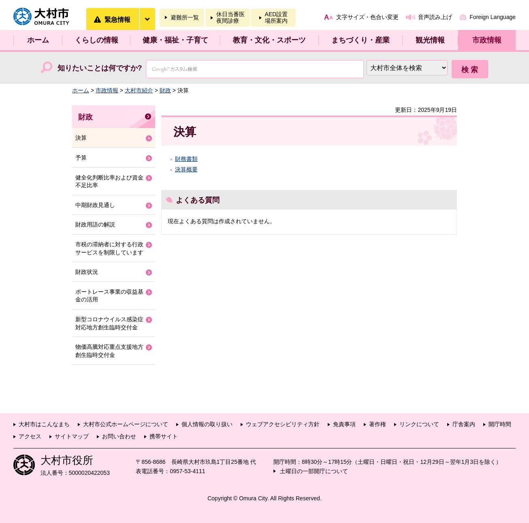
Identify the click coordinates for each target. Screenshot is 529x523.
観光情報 (430, 40)
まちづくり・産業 (360, 40)
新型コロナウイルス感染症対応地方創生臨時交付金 (109, 323)
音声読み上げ (435, 17)
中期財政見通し (95, 205)
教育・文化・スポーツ (269, 40)
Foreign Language (492, 17)
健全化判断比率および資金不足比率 (109, 181)
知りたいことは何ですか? (100, 68)
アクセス (30, 436)
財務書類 (186, 159)
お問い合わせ (119, 436)
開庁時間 (499, 424)
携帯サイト (163, 436)
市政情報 (486, 40)
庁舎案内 (463, 424)
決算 (81, 137)
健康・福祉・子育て (175, 40)
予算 (81, 157)
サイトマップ (72, 436)
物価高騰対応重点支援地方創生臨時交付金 (109, 351)
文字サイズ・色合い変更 (367, 17)
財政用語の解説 (95, 224)
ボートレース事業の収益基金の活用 (109, 295)
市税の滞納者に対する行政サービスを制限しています (109, 248)
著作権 (377, 424)
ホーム (38, 40)
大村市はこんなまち (44, 424)
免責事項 (344, 424)
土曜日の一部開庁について (314, 471)
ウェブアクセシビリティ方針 (283, 424)
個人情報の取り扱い (207, 424)
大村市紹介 (139, 90)
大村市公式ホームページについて (125, 424)
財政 (165, 90)
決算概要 (186, 169)
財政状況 (86, 272)
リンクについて (419, 424)
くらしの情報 (96, 40)
